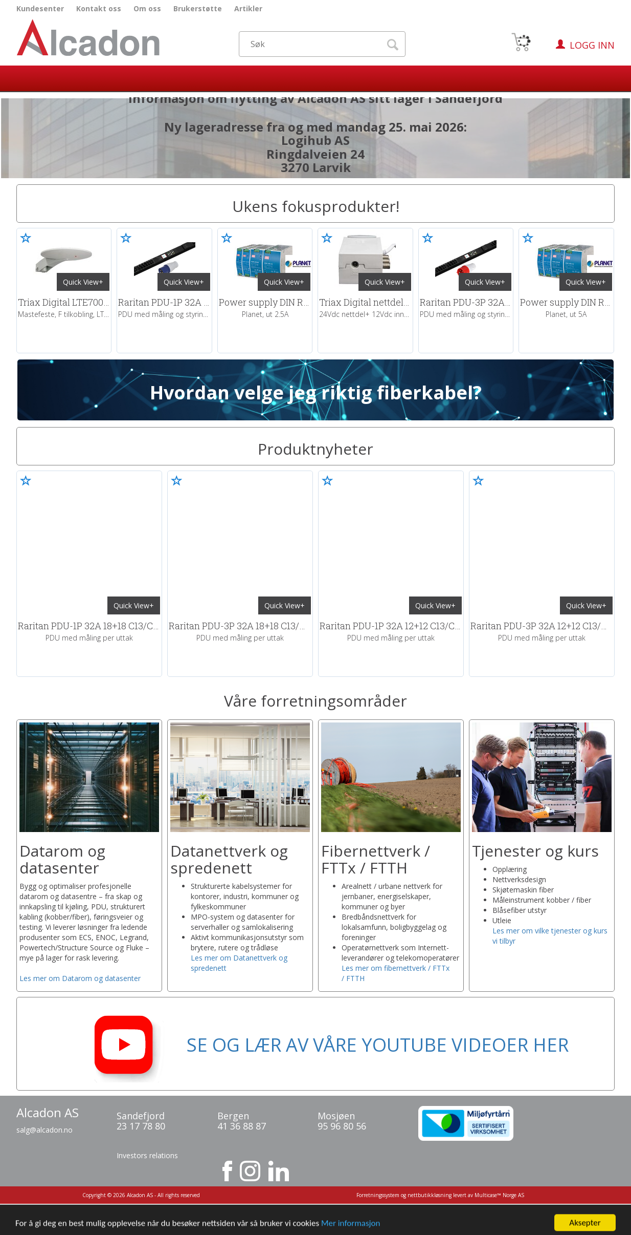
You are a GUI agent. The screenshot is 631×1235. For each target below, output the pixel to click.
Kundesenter (40, 8)
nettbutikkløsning (430, 1195)
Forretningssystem (377, 1195)
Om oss (147, 8)
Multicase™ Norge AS (499, 1195)
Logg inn (592, 45)
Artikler (248, 8)
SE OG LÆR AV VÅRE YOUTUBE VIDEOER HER (316, 1044)
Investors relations (147, 1155)
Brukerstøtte (197, 8)
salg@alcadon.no (44, 1130)
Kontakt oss (98, 8)
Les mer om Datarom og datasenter (80, 978)
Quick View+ (83, 282)
